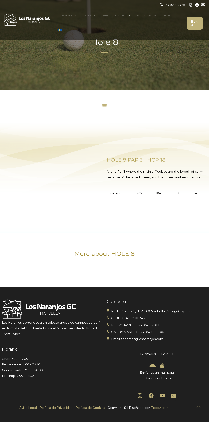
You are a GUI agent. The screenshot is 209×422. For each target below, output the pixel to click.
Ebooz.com (160, 408)
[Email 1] (203, 5)
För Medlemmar (148, 16)
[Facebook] (197, 5)
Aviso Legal (28, 408)
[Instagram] (191, 5)
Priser (117, 16)
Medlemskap (128, 16)
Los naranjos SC (84, 16)
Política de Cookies (90, 408)
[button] (104, 105)
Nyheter (166, 16)
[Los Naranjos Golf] (27, 12)
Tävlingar (103, 16)
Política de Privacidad (56, 408)
